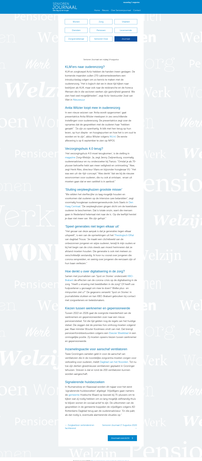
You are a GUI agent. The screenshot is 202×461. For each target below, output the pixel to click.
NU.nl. (113, 132)
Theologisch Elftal (124, 231)
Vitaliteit (126, 21)
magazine (70, 153)
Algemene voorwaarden (106, 457)
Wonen (76, 21)
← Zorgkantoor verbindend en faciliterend (79, 422)
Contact (137, 10)
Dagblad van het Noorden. (114, 357)
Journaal (126, 36)
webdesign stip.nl (122, 457)
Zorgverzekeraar (76, 36)
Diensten (76, 29)
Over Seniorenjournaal (121, 10)
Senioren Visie (101, 36)
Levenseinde (126, 29)
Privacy (93, 457)
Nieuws (105, 10)
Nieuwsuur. (79, 95)
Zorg (101, 21)
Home (97, 10)
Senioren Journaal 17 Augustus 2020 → (119, 422)
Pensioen (101, 29)
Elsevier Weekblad (119, 329)
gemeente (74, 390)
